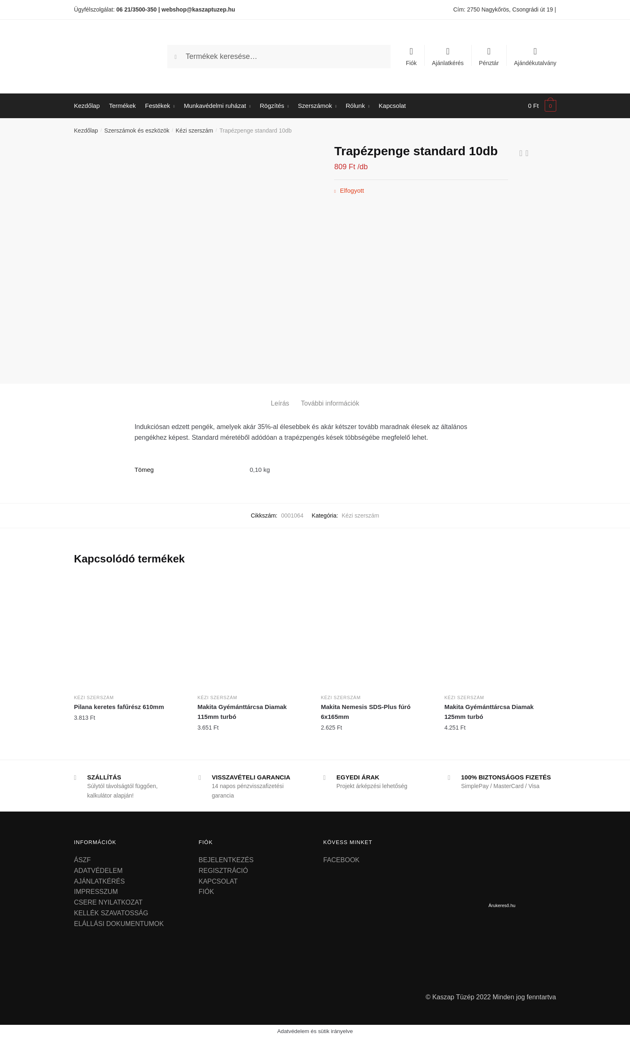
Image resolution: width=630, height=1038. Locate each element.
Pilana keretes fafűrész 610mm (119, 706)
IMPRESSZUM (96, 891)
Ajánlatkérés (448, 63)
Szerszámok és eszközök (136, 130)
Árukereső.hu (502, 905)
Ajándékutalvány (535, 63)
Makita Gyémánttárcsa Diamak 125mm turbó (489, 711)
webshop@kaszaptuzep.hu (198, 9)
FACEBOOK (341, 859)
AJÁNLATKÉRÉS (99, 881)
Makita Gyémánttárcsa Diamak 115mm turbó (242, 711)
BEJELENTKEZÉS (226, 859)
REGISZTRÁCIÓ (223, 870)
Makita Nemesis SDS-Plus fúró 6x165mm (366, 711)
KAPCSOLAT (218, 881)
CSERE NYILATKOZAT (108, 902)
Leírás (280, 403)
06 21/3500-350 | (138, 9)
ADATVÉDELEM (98, 870)
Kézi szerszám (194, 130)
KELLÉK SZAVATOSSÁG (111, 913)
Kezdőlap (86, 130)
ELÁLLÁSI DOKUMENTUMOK (119, 923)
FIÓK (206, 891)
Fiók (411, 63)
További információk (330, 403)
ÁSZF (82, 859)
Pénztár (489, 63)
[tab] (280, 397)
